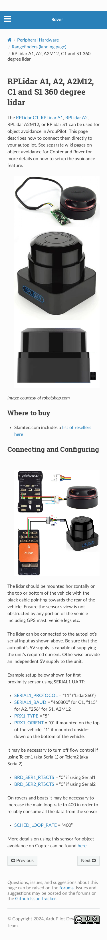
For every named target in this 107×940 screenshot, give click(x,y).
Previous (22, 860)
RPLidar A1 (52, 118)
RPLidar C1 (27, 118)
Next (88, 860)
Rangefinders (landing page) (39, 47)
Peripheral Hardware (38, 40)
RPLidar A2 (76, 118)
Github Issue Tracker (35, 898)
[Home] (9, 40)
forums (66, 888)
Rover (57, 19)
